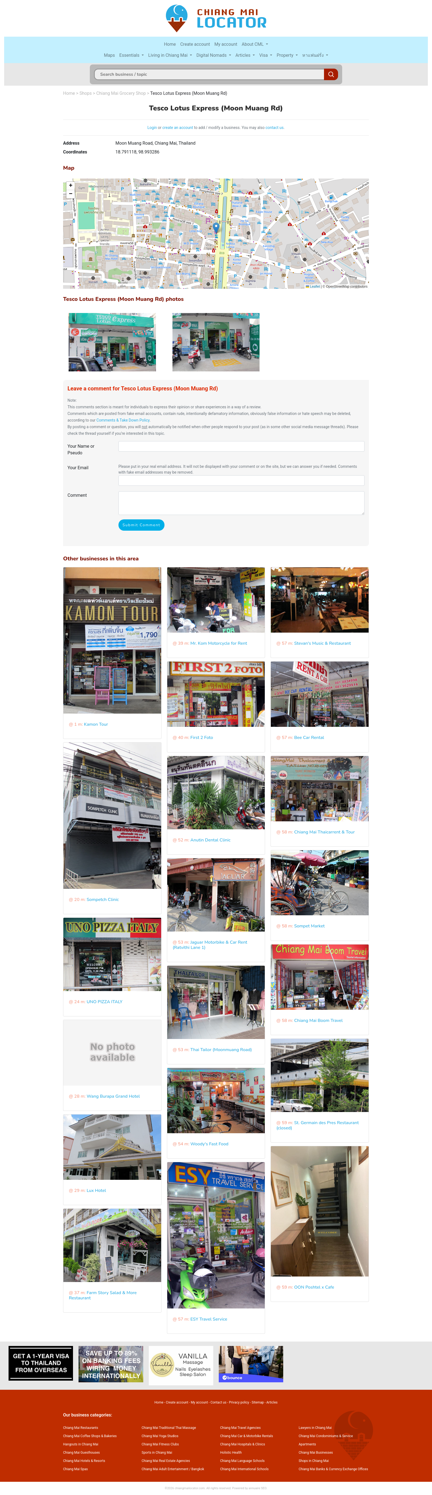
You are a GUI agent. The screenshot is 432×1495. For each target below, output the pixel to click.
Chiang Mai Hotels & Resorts (84, 1461)
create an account (177, 127)
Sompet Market (309, 926)
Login (152, 127)
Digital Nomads (212, 55)
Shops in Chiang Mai (314, 1461)
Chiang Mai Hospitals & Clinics (242, 1444)
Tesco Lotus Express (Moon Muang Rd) (188, 93)
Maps (109, 55)
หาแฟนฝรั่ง (313, 55)
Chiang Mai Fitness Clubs (160, 1444)
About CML (253, 44)
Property (286, 55)
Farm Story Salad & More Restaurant (103, 1295)
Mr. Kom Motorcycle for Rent (218, 643)
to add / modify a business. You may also (229, 127)
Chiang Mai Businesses (316, 1452)
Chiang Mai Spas (75, 1469)
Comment (77, 495)
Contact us (218, 1402)
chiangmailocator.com (190, 1488)
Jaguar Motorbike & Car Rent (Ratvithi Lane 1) (210, 945)
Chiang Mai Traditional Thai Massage (169, 1428)
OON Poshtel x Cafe (314, 1287)
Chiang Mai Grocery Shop (121, 93)
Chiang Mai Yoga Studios (160, 1436)
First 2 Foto (201, 738)
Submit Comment (141, 525)
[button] (216, 228)
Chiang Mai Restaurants (80, 1428)
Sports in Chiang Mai (157, 1452)
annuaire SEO (257, 1488)
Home (170, 44)
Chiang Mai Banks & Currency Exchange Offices (333, 1469)
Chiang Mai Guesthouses (81, 1452)
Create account (195, 44)
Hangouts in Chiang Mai (80, 1444)
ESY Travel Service (208, 1319)
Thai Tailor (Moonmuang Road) (221, 1050)
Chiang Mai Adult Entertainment (165, 1469)
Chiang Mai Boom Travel (318, 1021)
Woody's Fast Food (209, 1144)
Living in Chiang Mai (168, 55)
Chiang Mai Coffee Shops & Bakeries (90, 1436)
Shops (85, 93)
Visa (264, 55)
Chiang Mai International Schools (244, 1469)
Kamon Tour (96, 724)
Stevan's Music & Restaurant (322, 643)
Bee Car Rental (309, 738)
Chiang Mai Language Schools (242, 1461)
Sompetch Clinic (103, 900)
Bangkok (197, 1469)
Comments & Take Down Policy (123, 420)
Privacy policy (239, 1402)
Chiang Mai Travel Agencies (240, 1428)
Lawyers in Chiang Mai (315, 1428)
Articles (244, 55)
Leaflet (313, 286)
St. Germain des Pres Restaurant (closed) (317, 1125)
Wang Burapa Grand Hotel (113, 1096)
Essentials (130, 55)
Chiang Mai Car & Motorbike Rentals (246, 1436)
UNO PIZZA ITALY (104, 1002)
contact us (275, 127)
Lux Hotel (96, 1191)
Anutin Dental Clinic (210, 840)
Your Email (78, 467)
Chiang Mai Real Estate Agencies (166, 1461)
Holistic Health (231, 1452)
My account (225, 44)
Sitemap (258, 1402)
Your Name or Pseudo (81, 449)
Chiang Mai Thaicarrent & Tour (324, 832)
